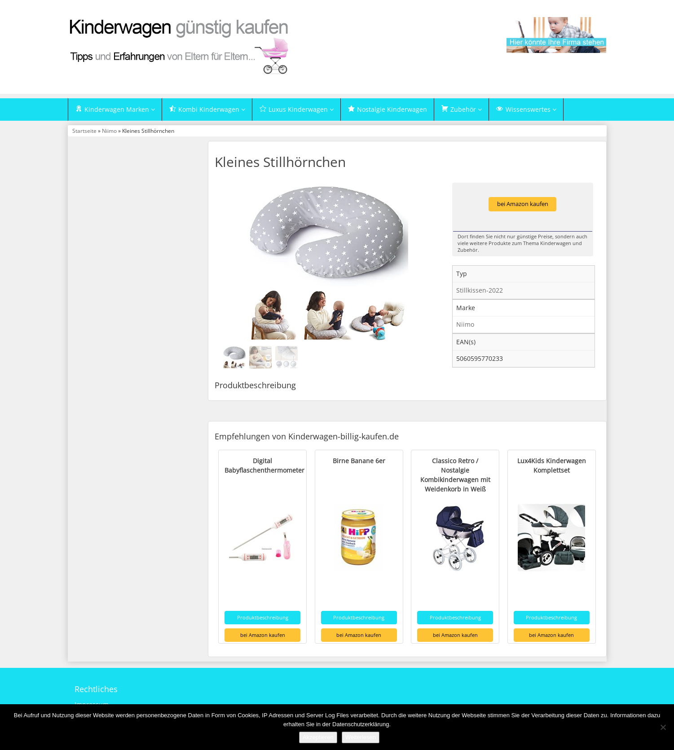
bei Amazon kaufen (522, 204)
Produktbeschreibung (262, 617)
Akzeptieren (318, 737)
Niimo (109, 130)
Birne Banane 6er (359, 460)
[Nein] (662, 727)
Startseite (84, 130)
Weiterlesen (360, 737)
